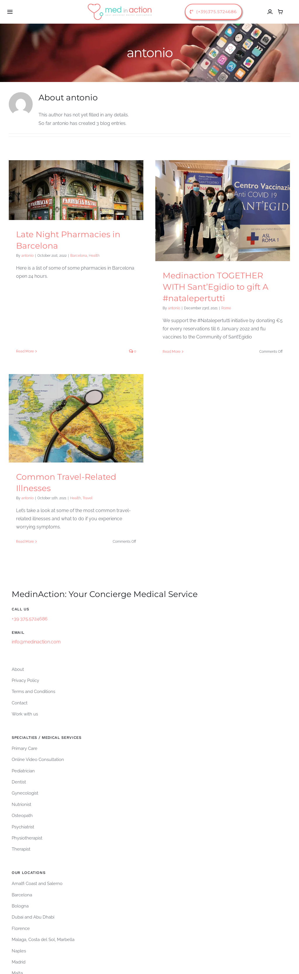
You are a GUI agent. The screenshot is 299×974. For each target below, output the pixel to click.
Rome (222, 308)
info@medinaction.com (36, 583)
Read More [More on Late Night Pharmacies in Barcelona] (25, 291)
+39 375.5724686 (30, 560)
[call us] (213, 12)
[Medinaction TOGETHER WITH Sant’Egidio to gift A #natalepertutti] (219, 210)
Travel (102, 482)
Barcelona (78, 256)
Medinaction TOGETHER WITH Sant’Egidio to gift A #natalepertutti (212, 286)
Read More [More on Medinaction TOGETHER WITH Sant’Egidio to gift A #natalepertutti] (168, 352)
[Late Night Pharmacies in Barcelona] (76, 190)
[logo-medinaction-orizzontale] (120, 3)
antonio (27, 256)
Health (94, 256)
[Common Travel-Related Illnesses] (90, 402)
